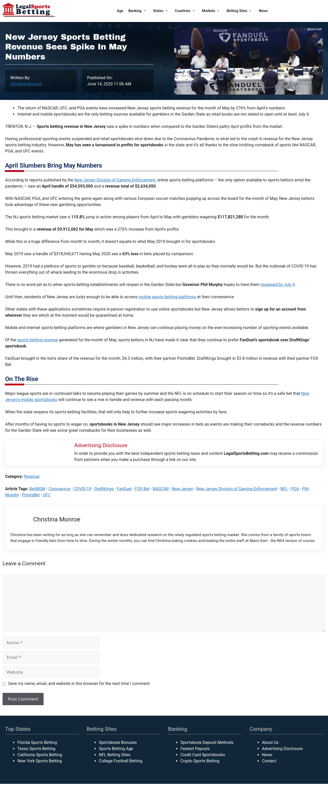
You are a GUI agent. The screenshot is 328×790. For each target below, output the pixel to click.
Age (120, 11)
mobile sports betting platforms (167, 296)
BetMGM (37, 488)
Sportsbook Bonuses (118, 742)
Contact (269, 760)
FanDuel (124, 488)
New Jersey (182, 488)
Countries (186, 11)
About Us (270, 742)
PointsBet (31, 495)
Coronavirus (59, 488)
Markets (212, 11)
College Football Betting (120, 760)
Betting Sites (240, 11)
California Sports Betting (39, 754)
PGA (295, 488)
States (161, 11)
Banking (138, 11)
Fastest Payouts (195, 748)
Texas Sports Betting (36, 748)
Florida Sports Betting (37, 742)
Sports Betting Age (116, 748)
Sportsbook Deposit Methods (207, 742)
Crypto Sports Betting (199, 760)
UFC (46, 495)
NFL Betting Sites (114, 754)
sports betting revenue (37, 339)
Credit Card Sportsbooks (202, 754)
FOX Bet (142, 488)
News (263, 11)
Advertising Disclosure (282, 748)
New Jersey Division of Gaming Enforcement (114, 180)
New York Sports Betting (39, 760)
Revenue (32, 476)
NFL (284, 488)
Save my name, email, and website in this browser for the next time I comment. (79, 683)
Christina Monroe (26, 83)
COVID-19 (82, 488)
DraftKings (104, 488)
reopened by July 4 (278, 284)
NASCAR (161, 488)
